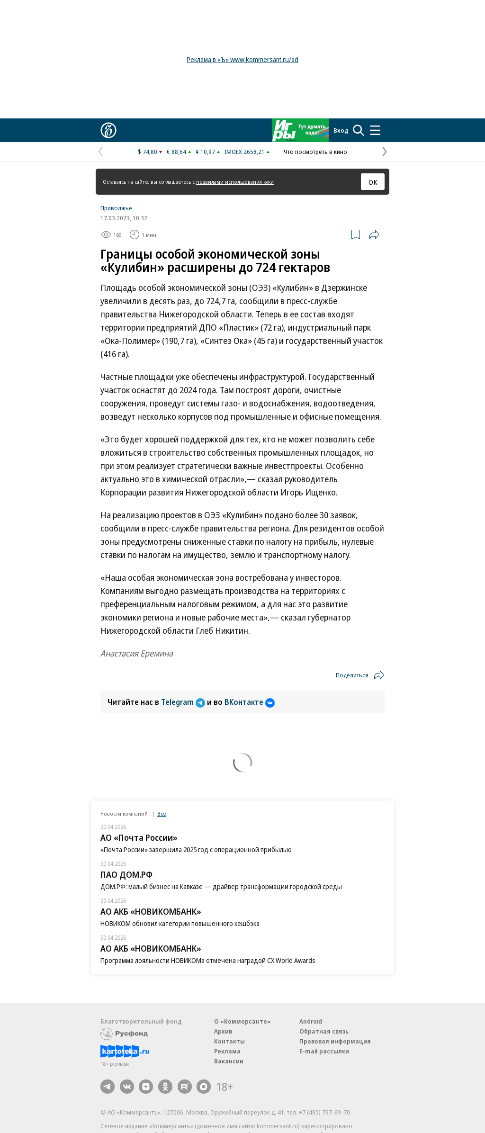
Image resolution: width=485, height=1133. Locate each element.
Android (310, 1021)
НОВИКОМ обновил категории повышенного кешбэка (180, 923)
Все (161, 813)
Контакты (229, 1041)
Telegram (184, 702)
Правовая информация (335, 1041)
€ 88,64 (176, 151)
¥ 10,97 (205, 151)
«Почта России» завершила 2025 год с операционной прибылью (196, 849)
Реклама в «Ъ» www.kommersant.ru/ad (242, 59)
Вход (341, 130)
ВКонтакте (250, 702)
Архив (223, 1031)
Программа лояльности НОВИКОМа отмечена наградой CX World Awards (207, 960)
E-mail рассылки (324, 1051)
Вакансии (228, 1061)
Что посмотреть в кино (315, 151)
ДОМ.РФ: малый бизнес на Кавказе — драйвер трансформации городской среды (221, 886)
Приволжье (116, 208)
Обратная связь (324, 1031)
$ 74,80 (147, 151)
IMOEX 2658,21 (245, 151)
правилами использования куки (235, 181)
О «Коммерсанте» (242, 1021)
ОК (372, 182)
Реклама (227, 1051)
